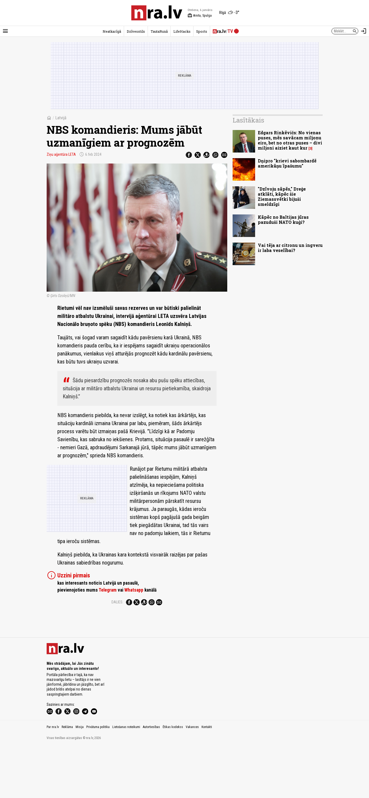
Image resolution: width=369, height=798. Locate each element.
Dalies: (117, 602)
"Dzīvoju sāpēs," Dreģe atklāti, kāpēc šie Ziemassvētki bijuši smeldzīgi (282, 196)
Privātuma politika (98, 779)
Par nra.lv (53, 779)
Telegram (108, 590)
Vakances (192, 779)
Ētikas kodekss (173, 779)
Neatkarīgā (112, 31)
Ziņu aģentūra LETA (61, 154)
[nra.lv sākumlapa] (156, 12)
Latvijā (60, 117)
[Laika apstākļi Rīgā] (229, 13)
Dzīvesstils (136, 31)
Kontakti (207, 779)
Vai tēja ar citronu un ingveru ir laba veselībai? (290, 247)
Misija (80, 779)
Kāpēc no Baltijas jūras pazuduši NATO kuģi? (283, 219)
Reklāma (67, 779)
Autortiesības (151, 779)
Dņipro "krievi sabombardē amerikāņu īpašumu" (287, 163)
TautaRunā (159, 31)
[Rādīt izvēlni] (5, 31)
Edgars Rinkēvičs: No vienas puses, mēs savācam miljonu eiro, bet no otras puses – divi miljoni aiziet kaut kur (290, 140)
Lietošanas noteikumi (126, 779)
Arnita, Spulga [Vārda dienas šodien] (200, 15)
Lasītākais (248, 120)
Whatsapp (133, 590)
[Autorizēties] (363, 31)
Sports (201, 31)
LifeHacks (182, 31)
